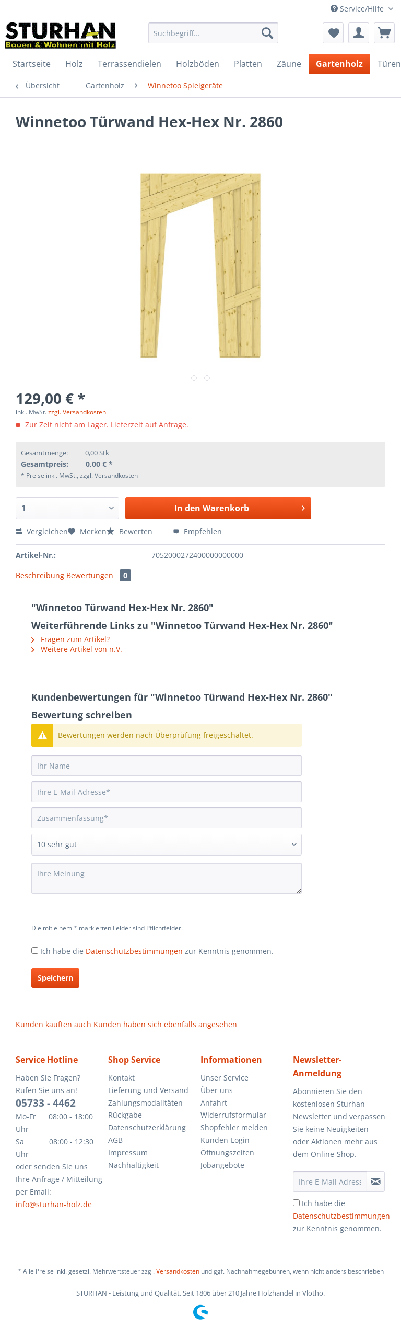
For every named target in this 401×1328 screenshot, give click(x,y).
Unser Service (224, 1078)
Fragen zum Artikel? (70, 639)
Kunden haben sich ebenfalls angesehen (165, 1024)
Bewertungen (98, 575)
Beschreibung (40, 575)
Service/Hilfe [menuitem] (358, 9)
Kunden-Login (225, 1140)
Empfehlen (197, 531)
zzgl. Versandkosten (77, 412)
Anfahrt (213, 1103)
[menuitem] (213, 37)
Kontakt (121, 1078)
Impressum (128, 1152)
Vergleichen (42, 531)
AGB (115, 1140)
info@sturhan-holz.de (54, 1204)
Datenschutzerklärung (147, 1127)
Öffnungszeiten (227, 1152)
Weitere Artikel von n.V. (76, 649)
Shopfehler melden (234, 1127)
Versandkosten (177, 1271)
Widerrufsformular (233, 1115)
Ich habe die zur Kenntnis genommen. (157, 951)
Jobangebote (222, 1165)
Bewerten (131, 531)
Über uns (216, 1090)
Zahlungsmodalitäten (145, 1103)
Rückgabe (125, 1115)
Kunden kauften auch (53, 1024)
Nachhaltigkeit (133, 1165)
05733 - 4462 (46, 1103)
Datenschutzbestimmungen (134, 951)
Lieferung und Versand (148, 1090)
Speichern (55, 978)
